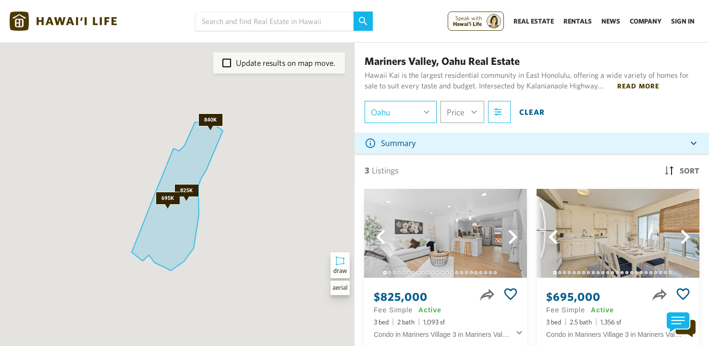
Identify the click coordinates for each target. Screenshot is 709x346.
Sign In (683, 21)
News (610, 21)
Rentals (577, 21)
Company (645, 21)
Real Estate (533, 21)
